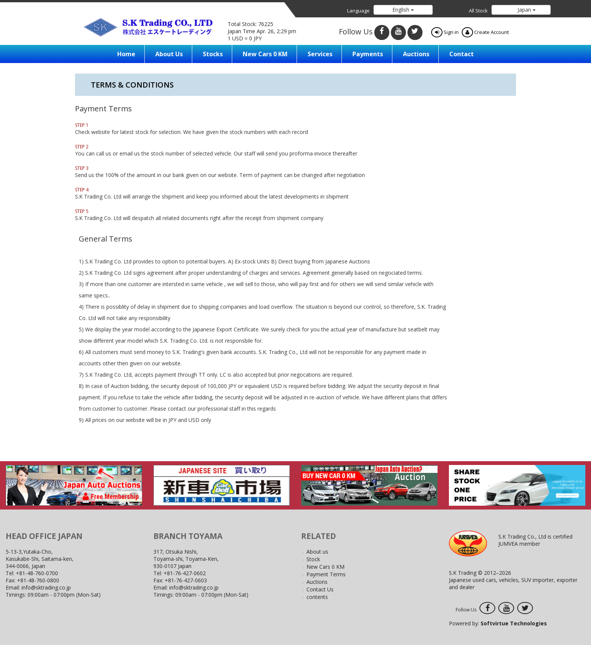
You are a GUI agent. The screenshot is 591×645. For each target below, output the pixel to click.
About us (169, 54)
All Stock (478, 10)
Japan (526, 9)
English (403, 9)
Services (320, 54)
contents (317, 596)
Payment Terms (326, 574)
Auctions (416, 54)
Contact (461, 54)
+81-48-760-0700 (37, 573)
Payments (367, 54)
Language (358, 10)
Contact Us (320, 589)
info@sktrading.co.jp (46, 587)
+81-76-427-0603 (186, 580)
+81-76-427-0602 (185, 573)
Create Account (485, 32)
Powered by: (498, 623)
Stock (313, 559)
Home (126, 54)
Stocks (213, 54)
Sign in (445, 32)
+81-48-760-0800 (38, 580)
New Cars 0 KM (265, 54)
